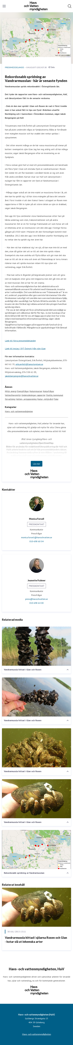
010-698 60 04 (36, 541)
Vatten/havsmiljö (13, 395)
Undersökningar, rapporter (33, 395)
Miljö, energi (10, 391)
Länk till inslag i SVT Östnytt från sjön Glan (25, 348)
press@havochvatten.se (36, 599)
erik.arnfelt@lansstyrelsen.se (29, 364)
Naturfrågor (48, 391)
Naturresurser (35, 391)
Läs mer (36, 463)
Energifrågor (23, 391)
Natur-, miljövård (45, 399)
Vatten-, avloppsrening (26, 399)
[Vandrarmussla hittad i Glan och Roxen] (36, 646)
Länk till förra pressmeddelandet (20, 340)
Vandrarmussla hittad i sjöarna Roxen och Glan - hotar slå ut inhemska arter (36, 940)
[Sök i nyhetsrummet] (70, 6)
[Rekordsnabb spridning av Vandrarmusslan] (36, 849)
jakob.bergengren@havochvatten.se (21, 376)
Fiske (56, 399)
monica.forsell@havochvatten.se (36, 537)
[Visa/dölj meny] (4, 6)
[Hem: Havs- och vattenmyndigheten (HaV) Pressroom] (35, 6)
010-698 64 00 (36, 603)
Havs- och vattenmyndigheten (19, 411)
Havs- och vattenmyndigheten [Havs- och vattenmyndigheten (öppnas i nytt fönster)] (36, 1034)
